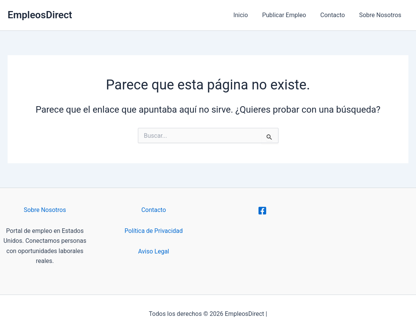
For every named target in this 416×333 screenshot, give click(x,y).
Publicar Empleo (289, 15)
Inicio (247, 15)
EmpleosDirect (40, 15)
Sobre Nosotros (381, 15)
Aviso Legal (153, 251)
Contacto (335, 15)
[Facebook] (262, 210)
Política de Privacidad (154, 230)
